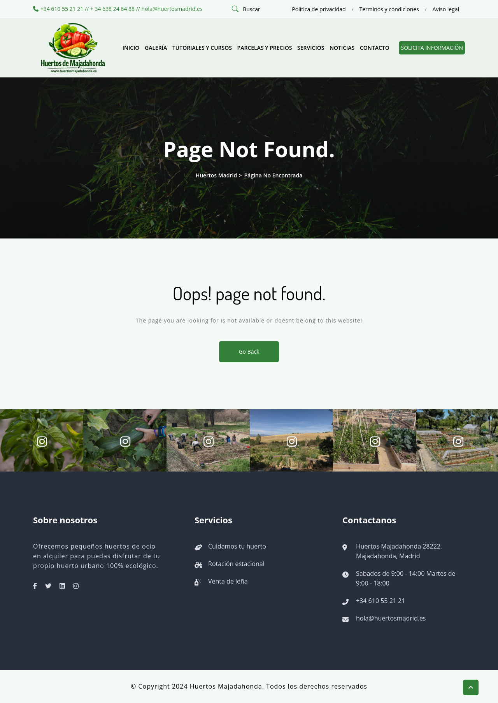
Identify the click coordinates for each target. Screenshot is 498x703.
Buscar (251, 9)
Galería (156, 47)
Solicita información (432, 47)
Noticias (342, 47)
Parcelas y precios (264, 47)
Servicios (310, 47)
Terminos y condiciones (389, 9)
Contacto (374, 47)
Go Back (248, 351)
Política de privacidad (318, 9)
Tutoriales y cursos (202, 47)
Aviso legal (446, 9)
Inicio (131, 47)
